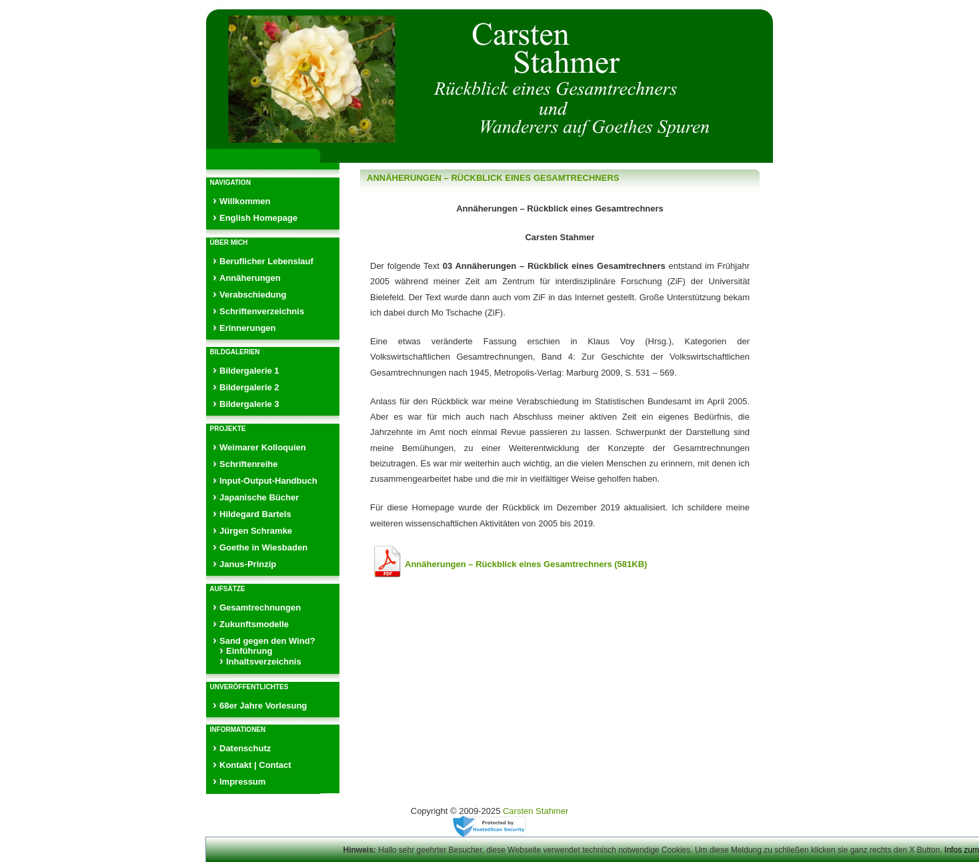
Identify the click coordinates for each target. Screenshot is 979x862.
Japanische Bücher (259, 497)
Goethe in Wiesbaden (263, 547)
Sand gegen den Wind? (267, 641)
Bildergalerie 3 (249, 404)
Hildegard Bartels (255, 514)
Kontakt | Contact (255, 765)
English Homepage (258, 218)
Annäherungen (250, 278)
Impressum (242, 782)
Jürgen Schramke (255, 531)
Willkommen (244, 201)
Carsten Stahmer (535, 811)
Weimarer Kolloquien (262, 447)
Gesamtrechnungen (260, 607)
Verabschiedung (252, 295)
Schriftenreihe (248, 464)
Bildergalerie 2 (249, 387)
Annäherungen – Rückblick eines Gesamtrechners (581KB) (526, 564)
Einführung (249, 651)
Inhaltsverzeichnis (263, 662)
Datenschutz (245, 748)
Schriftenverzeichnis (261, 311)
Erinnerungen (247, 328)
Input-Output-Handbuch (268, 481)
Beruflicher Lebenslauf (266, 261)
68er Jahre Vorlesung (263, 706)
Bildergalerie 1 (249, 371)
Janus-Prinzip (247, 564)
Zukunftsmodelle (254, 624)
